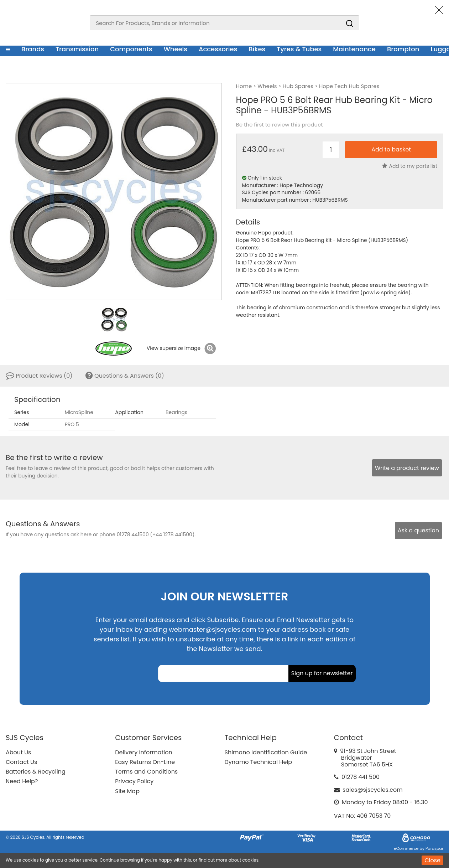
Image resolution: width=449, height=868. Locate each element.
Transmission (77, 49)
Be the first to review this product (279, 125)
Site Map (127, 791)
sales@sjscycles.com (373, 790)
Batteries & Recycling (36, 772)
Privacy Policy (134, 781)
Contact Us (21, 762)
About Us (18, 752)
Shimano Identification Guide (266, 752)
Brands (32, 49)
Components (131, 49)
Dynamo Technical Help (258, 762)
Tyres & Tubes (299, 49)
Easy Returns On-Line (145, 762)
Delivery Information (143, 752)
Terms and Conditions (146, 772)
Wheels (175, 49)
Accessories (218, 49)
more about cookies (237, 860)
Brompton (403, 49)
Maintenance (354, 49)
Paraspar (434, 848)
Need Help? (22, 781)
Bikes (257, 49)
